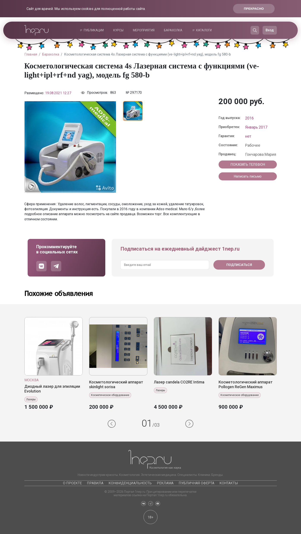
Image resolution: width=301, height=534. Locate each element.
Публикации (94, 30)
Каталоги (204, 30)
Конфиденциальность (130, 483)
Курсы (118, 30)
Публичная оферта (196, 483)
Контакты (228, 483)
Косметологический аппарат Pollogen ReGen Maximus (246, 384)
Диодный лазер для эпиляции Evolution (52, 388)
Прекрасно (254, 8)
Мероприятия (143, 30)
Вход (270, 30)
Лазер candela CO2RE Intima (179, 382)
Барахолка (173, 30)
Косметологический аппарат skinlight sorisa (116, 384)
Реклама (165, 483)
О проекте (72, 483)
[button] (112, 424)
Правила (95, 483)
